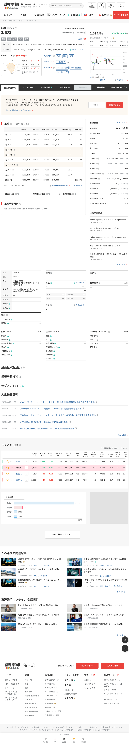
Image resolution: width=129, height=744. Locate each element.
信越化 (19, 462)
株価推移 (101, 87)
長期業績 (63, 87)
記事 (24, 15)
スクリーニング (56, 15)
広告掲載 (35, 727)
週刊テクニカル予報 (41, 565)
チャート (101, 5)
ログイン (121, 6)
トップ (8, 15)
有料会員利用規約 (84, 730)
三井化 (19, 480)
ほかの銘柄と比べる (61, 535)
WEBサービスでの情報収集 (54, 727)
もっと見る (121, 123)
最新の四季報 (10, 88)
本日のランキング (106, 565)
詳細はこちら (114, 105)
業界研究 (73, 15)
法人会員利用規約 (102, 730)
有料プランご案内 (121, 15)
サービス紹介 (22, 727)
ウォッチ (111, 6)
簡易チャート (105, 80)
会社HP (81, 39)
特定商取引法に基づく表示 (112, 727)
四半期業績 (45, 87)
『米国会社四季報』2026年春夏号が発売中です (30, 4)
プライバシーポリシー (77, 727)
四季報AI (105, 15)
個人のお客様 (87, 666)
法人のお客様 (112, 666)
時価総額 (9, 497)
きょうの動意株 (105, 576)
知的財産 (93, 727)
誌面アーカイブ (118, 87)
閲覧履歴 (92, 6)
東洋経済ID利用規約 (65, 730)
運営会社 (10, 727)
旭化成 (21, 21)
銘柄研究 (39, 15)
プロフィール (28, 87)
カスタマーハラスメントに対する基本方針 (37, 730)
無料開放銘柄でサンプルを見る (18, 110)
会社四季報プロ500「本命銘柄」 (111, 586)
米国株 (89, 15)
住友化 (19, 474)
